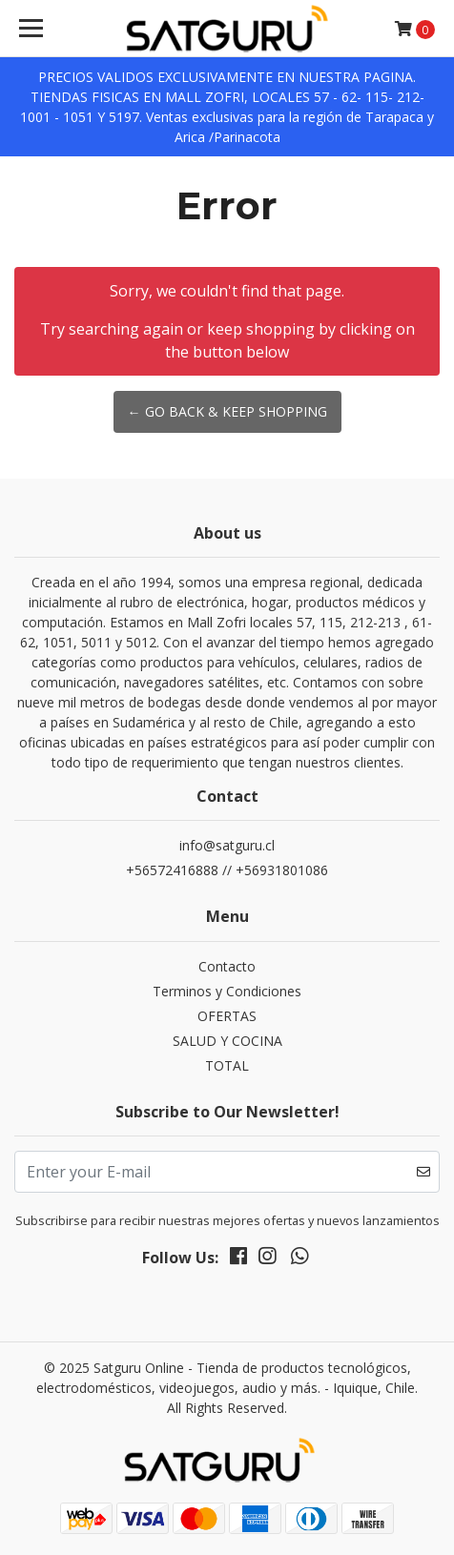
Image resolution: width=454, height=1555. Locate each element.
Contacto (227, 966)
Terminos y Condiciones (227, 991)
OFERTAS (227, 1016)
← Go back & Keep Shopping (227, 411)
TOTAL (227, 1065)
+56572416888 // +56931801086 (227, 870)
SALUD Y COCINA (227, 1041)
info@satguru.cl (227, 845)
